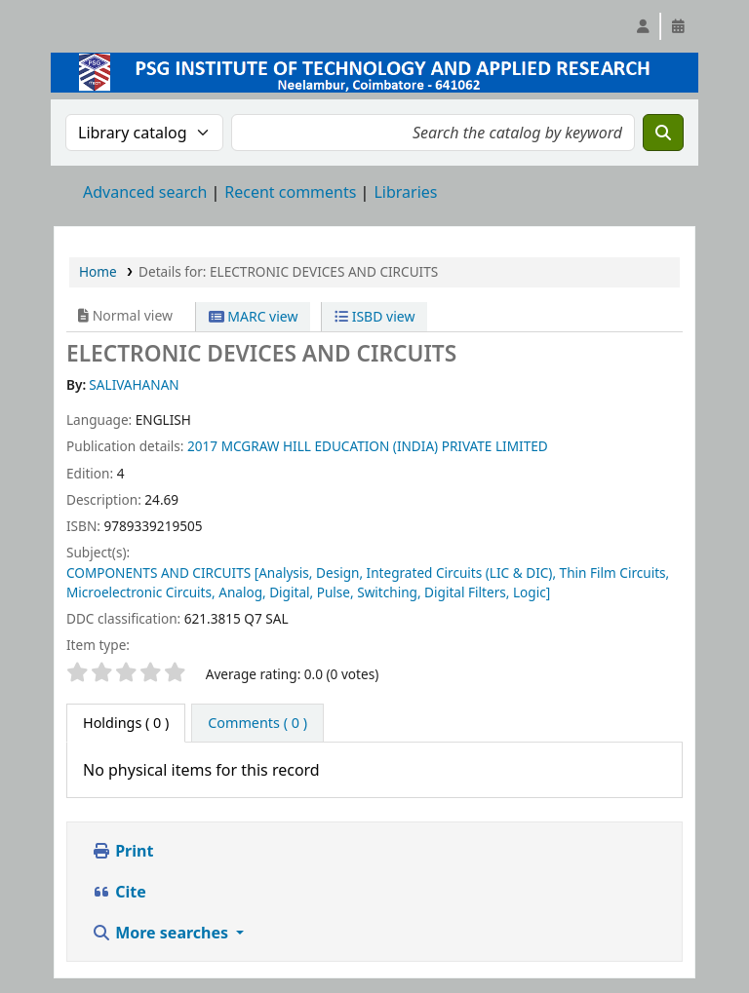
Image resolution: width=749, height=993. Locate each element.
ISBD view (374, 316)
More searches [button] (162, 932)
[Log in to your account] (642, 26)
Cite (119, 891)
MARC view (253, 316)
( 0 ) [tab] (126, 722)
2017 (202, 446)
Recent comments (290, 192)
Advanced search (145, 192)
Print (122, 850)
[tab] (257, 723)
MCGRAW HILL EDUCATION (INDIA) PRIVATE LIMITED (384, 446)
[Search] (663, 132)
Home (98, 271)
